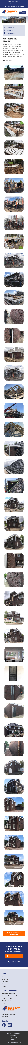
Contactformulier (16, 956)
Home (4, 977)
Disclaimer (13, 1035)
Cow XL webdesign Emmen (14, 1042)
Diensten (5, 979)
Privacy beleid (13, 1037)
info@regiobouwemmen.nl (16, 6)
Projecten (5, 984)
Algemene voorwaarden (13, 1033)
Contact (5, 986)
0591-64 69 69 (16, 1)
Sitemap (13, 1039)
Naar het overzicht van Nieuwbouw (14, 933)
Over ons (5, 982)
